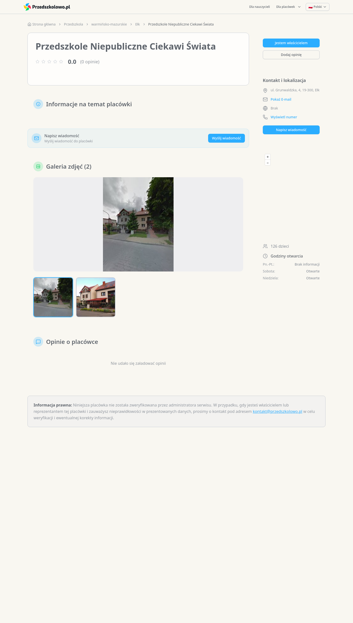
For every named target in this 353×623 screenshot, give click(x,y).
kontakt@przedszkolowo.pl (277, 411)
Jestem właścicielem (291, 43)
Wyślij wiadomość (226, 138)
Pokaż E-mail (281, 99)
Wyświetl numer (284, 117)
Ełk (137, 24)
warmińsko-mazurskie (109, 24)
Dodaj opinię (291, 54)
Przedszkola (73, 24)
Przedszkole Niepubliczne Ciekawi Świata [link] (181, 24)
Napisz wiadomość (291, 129)
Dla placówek (288, 7)
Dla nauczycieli (259, 7)
